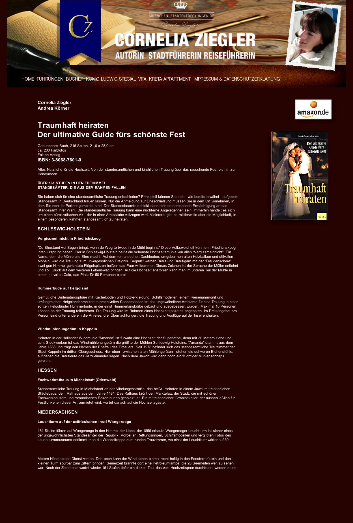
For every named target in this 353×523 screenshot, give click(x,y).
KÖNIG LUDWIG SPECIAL (111, 78)
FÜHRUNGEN (50, 78)
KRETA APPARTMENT (170, 78)
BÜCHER (74, 78)
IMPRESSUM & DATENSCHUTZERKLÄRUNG (236, 78)
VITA (142, 78)
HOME (27, 78)
